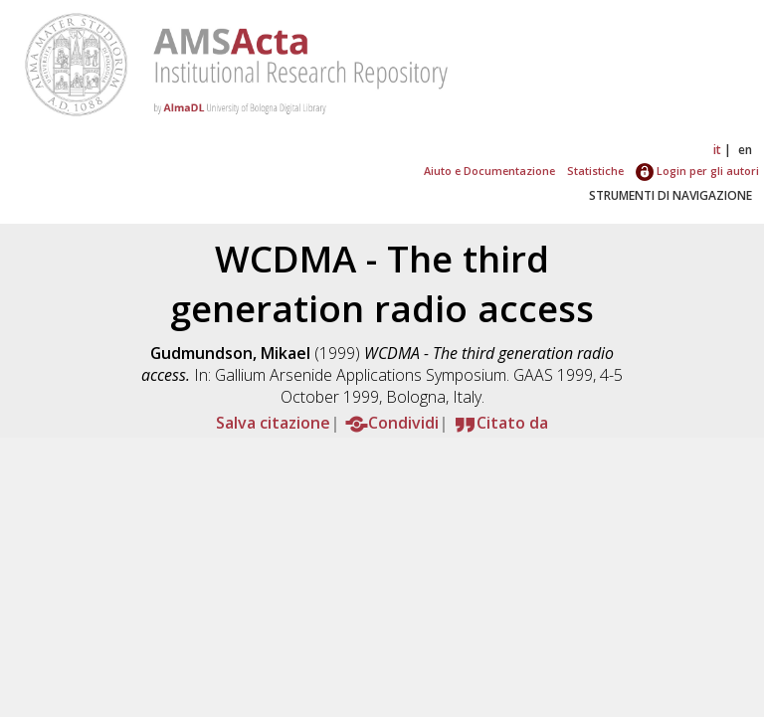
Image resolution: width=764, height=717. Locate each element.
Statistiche (595, 170)
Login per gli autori (697, 170)
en (745, 149)
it (717, 149)
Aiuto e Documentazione (489, 170)
